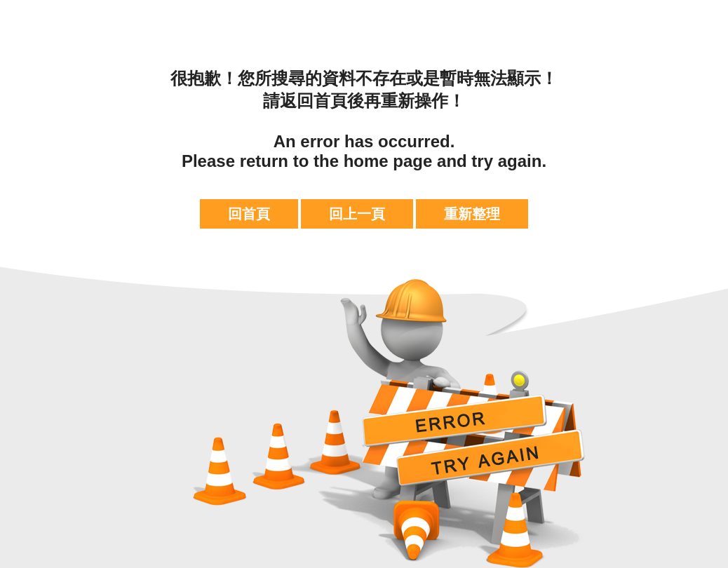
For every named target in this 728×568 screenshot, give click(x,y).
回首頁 (249, 214)
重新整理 (472, 214)
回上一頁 (357, 214)
